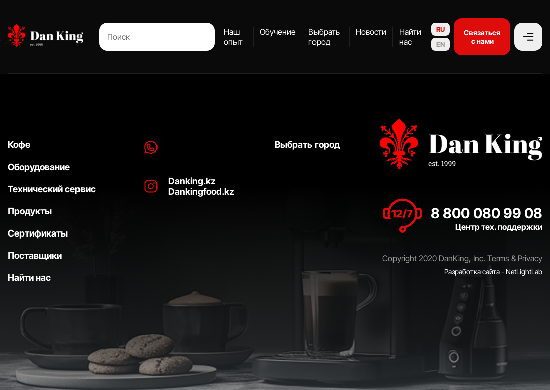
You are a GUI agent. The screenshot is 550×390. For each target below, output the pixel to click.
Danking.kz (192, 181)
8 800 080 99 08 (486, 213)
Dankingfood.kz (201, 191)
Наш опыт (233, 37)
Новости (371, 32)
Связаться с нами (482, 36)
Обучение (278, 32)
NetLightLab (524, 271)
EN (440, 44)
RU (440, 29)
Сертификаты (38, 233)
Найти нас (410, 37)
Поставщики (35, 255)
